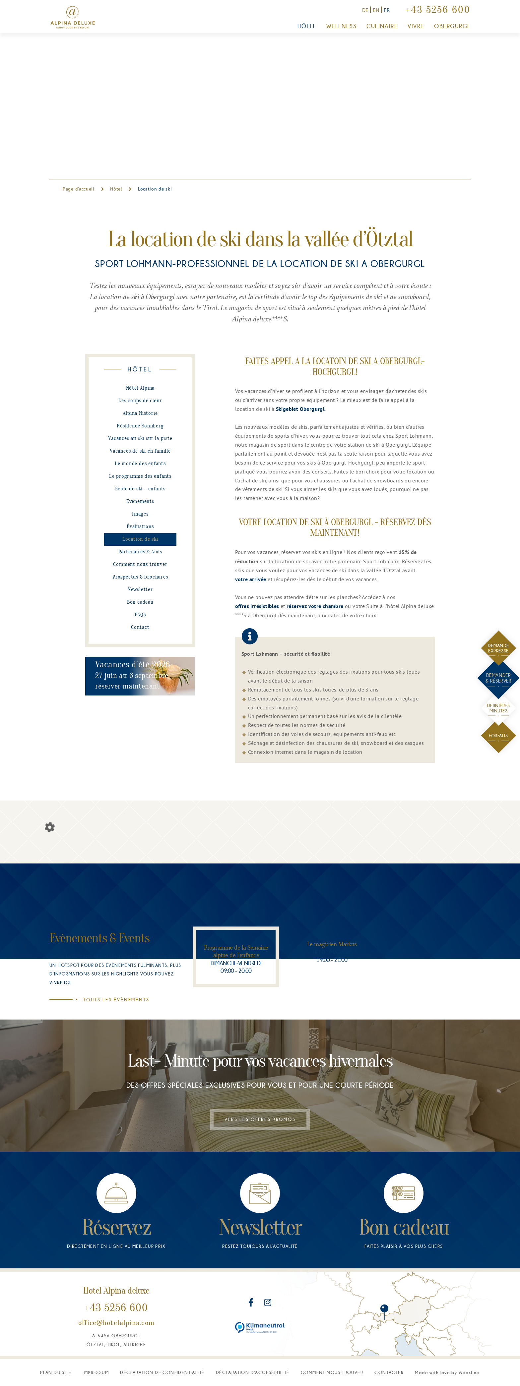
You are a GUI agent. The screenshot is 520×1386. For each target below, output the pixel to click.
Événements (140, 501)
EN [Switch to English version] (376, 10)
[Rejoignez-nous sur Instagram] (267, 1376)
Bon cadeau (140, 602)
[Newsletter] (260, 1282)
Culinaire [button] (382, 26)
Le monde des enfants (140, 464)
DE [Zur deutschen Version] (365, 10)
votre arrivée (250, 580)
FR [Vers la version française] (387, 10)
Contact (140, 627)
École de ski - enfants (140, 489)
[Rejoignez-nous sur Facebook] (251, 1376)
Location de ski (140, 539)
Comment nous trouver (140, 564)
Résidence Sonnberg (140, 426)
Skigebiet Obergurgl (300, 409)
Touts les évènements (111, 999)
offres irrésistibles (257, 606)
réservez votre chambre (315, 606)
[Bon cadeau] (404, 1282)
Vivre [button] (416, 26)
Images (140, 514)
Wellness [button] (341, 26)
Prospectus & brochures (140, 577)
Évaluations (140, 527)
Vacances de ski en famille (140, 451)
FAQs (140, 615)
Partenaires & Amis (140, 552)
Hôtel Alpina (140, 388)
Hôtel (116, 189)
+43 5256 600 (438, 10)
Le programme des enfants (140, 476)
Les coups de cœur (140, 401)
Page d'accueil (79, 189)
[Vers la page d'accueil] (72, 17)
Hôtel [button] (306, 26)
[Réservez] (116, 1282)
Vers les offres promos (260, 1192)
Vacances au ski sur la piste (140, 438)
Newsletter (140, 589)
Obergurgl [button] (452, 26)
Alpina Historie (140, 413)
